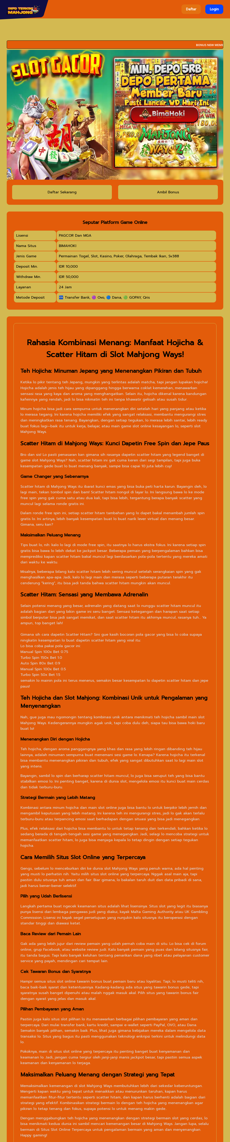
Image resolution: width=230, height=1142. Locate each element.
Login (214, 9)
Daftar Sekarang (62, 192)
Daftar (191, 9)
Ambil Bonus (168, 192)
